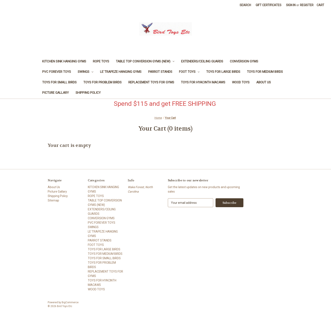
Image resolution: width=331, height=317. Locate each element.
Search (245, 5)
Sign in (291, 5)
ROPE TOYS (101, 61)
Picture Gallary (55, 93)
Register (306, 5)
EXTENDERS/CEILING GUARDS (202, 61)
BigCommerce (70, 302)
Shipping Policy (88, 93)
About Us (263, 82)
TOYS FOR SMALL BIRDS (59, 82)
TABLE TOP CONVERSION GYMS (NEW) (145, 61)
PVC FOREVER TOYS (56, 72)
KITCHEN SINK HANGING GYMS (64, 61)
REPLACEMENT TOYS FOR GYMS (151, 82)
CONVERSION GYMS (244, 61)
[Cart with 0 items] (320, 5)
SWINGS (85, 72)
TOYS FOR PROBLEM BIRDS (102, 82)
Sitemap (53, 200)
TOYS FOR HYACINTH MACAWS (203, 82)
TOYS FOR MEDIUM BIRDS (265, 72)
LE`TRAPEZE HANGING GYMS (120, 72)
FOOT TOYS (189, 72)
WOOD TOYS (241, 82)
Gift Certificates (268, 5)
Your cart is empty (69, 145)
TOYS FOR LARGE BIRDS (223, 72)
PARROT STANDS (160, 72)
